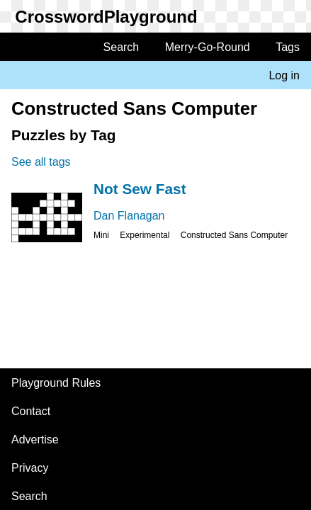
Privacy (29, 468)
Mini (101, 235)
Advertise (35, 440)
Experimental (144, 235)
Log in (284, 75)
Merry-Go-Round (207, 47)
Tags (288, 47)
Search (121, 47)
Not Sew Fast (140, 189)
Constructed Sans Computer (234, 235)
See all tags (41, 162)
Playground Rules (56, 383)
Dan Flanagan (129, 216)
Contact (30, 411)
